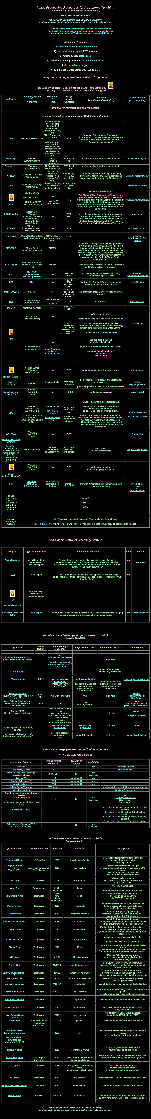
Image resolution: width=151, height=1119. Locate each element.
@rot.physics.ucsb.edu (136, 703)
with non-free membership (61, 726)
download (93, 775)
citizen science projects (77, 65)
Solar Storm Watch (14, 896)
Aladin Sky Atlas (12, 560)
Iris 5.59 (11, 308)
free (93, 784)
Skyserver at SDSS (21, 810)
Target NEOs (14, 870)
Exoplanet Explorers (14, 984)
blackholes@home (14, 1058)
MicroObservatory (17, 694)
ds (10, 204)
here (113, 660)
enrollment (65, 696)
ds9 (122, 319)
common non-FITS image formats (97, 31)
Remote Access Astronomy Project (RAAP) (21, 794)
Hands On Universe (20, 784)
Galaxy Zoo (14, 880)
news (137, 486)
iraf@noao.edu (137, 302)
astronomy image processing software (76, 46)
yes (85, 696)
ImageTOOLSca (11, 292)
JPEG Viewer (46, 524)
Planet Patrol (14, 1096)
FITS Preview (11, 236)
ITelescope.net (18, 679)
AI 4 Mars (14, 1078)
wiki (137, 488)
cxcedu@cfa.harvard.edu (137, 200)
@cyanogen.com (137, 384)
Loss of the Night (13, 1031)
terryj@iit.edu (137, 282)
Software (11, 442)
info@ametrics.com (137, 412)
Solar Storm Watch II (14, 992)
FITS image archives (107, 332)
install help (101, 353)
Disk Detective (14, 914)
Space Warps (14, 929)
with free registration (86, 726)
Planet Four (14, 947)
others (71, 178)
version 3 (30, 212)
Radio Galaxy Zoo (14, 939)
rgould (136, 694)
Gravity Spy (14, 965)
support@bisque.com (137, 450)
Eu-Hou (19, 778)
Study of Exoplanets (125, 790)
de (9, 605)
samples (90, 735)
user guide (137, 214)
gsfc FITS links (104, 33)
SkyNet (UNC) (17, 711)
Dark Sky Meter (13, 1037)
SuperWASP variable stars (14, 1086)
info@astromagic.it (137, 158)
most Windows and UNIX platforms (32, 275)
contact (136, 711)
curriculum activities (93, 60)
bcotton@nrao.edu (137, 228)
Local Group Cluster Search (14, 1016)
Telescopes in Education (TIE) (18, 734)
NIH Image (62, 524)
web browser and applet (69, 51)
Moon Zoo (14, 888)
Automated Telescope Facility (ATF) (21, 773)
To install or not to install (101, 347)
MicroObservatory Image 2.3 (11, 393)
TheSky (12, 455)
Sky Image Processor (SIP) (12, 614)
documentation (137, 491)
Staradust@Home (14, 860)
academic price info (52, 419)
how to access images (62, 29)
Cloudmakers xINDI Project (137, 239)
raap (136, 701)
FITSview (11, 228)
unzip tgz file (54, 353)
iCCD (11, 282)
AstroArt (11, 176)
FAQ (57, 203)
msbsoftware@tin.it (137, 186)
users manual (137, 392)
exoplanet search (111, 420)
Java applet (36, 613)
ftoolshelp (137, 273)
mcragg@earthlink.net (136, 735)
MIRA (11, 413)
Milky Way (14, 957)
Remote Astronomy (11, 439)
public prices (52, 406)
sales (137, 382)
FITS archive (54, 787)
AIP (11, 138)
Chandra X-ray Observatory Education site (103, 195)
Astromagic (11, 158)
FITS (74, 33)
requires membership (61, 680)
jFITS (12, 575)
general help (101, 356)
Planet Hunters (14, 906)
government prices (52, 412)
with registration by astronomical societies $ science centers (60, 664)
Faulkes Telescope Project (17, 657)
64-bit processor (32, 238)
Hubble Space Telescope (21, 787)
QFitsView (11, 434)
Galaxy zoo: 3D (14, 978)
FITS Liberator (11, 214)
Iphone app (10, 1042)
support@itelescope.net (136, 679)
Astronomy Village (21, 770)
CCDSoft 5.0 (11, 448)
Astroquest (14, 1021)
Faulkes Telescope (20, 781)
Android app (19, 1033)
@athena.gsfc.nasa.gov (137, 276)
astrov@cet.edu (125, 770)
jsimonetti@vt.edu (140, 613)
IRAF (11, 302)
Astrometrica (11, 166)
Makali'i (6, 377)
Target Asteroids (14, 866)
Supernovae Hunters (14, 999)
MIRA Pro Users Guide (137, 416)
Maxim (11, 382)
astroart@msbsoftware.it (137, 176)
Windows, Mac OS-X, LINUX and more (32, 484)
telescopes (85, 56)
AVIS (11, 186)
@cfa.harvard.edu (136, 696)
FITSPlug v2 (11, 265)
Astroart (21, 767)
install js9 (107, 340)
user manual (137, 370)
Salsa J (11, 474)
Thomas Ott (137, 434)
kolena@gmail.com (103, 22)
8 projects (108, 807)
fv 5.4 (11, 274)
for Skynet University (136, 715)
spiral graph (14, 1065)
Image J (85, 498)
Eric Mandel (137, 323)
